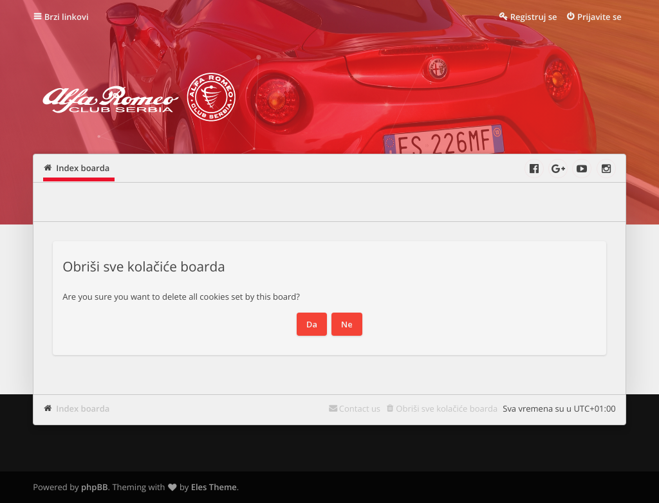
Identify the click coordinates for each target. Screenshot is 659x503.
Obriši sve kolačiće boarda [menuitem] (446, 408)
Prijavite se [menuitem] (599, 17)
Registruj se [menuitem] (533, 17)
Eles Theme (214, 487)
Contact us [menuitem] (359, 408)
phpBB (94, 487)
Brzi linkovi (66, 17)
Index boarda (82, 408)
